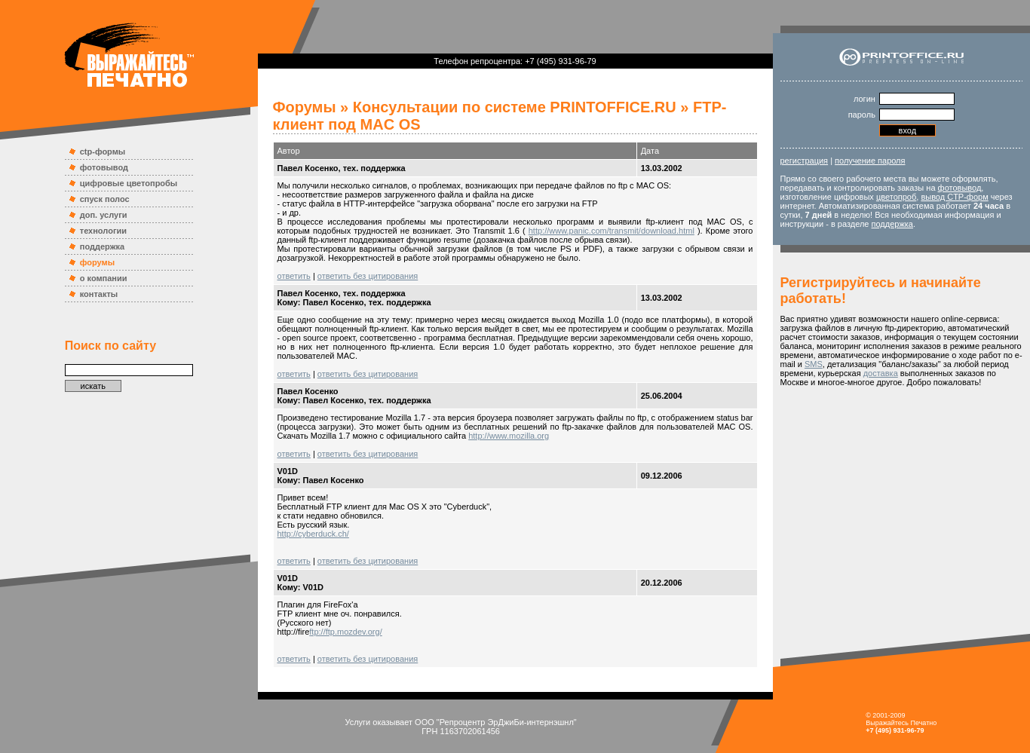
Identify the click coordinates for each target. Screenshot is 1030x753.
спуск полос (105, 199)
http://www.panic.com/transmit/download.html (611, 230)
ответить (294, 275)
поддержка (102, 246)
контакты (99, 293)
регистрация (804, 160)
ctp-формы (102, 151)
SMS (814, 364)
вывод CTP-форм (954, 196)
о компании (103, 278)
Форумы (304, 107)
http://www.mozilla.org (508, 435)
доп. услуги (103, 214)
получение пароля (870, 160)
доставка (880, 373)
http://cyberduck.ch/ (313, 533)
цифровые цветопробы (129, 183)
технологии (103, 230)
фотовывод (104, 167)
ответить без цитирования (367, 275)
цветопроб (896, 196)
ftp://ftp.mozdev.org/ (345, 631)
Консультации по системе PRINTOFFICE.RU (514, 107)
